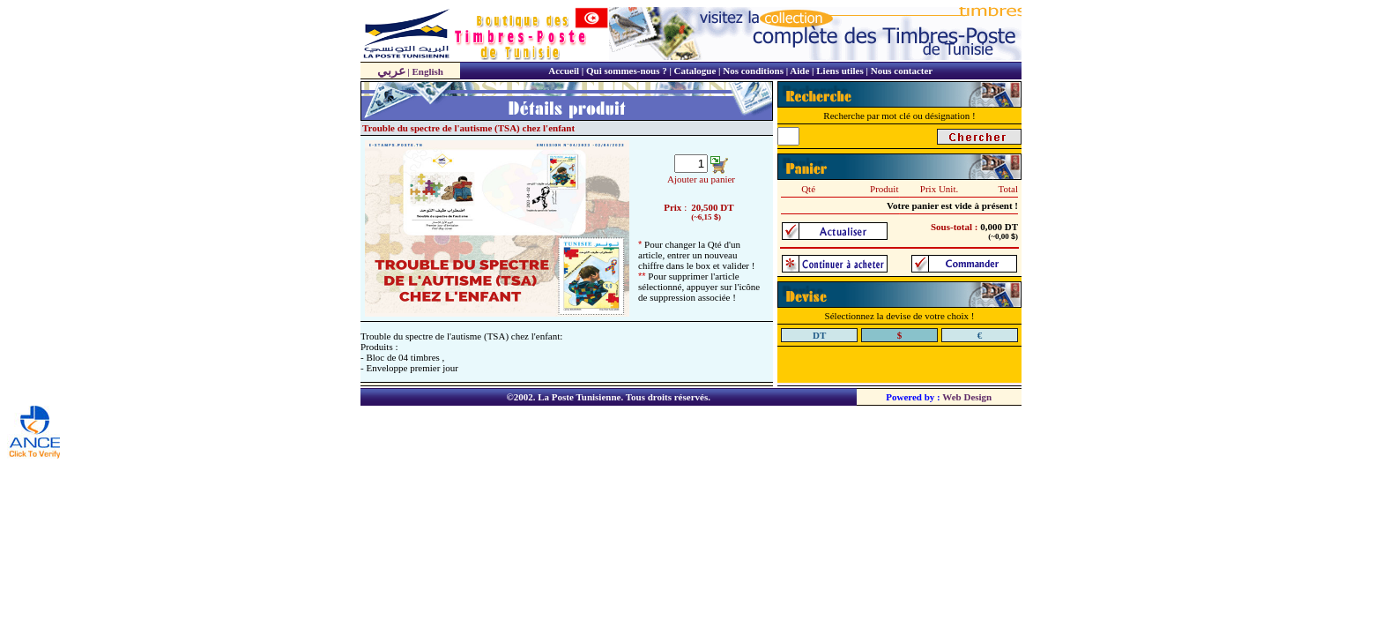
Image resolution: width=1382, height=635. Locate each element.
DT (726, 207)
